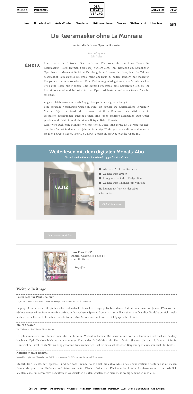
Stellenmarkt (138, 23)
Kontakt (43, 388)
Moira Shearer (25, 325)
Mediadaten (85, 388)
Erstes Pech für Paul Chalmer (35, 297)
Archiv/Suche (63, 23)
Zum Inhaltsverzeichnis (59, 235)
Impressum (113, 388)
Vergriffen (80, 267)
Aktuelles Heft (42, 23)
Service (121, 23)
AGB (123, 388)
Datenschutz (99, 388)
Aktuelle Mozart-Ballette (32, 353)
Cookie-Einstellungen (138, 388)
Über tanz (156, 23)
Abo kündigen (158, 388)
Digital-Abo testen (112, 204)
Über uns (33, 388)
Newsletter (82, 23)
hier (123, 157)
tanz (26, 23)
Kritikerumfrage (102, 23)
